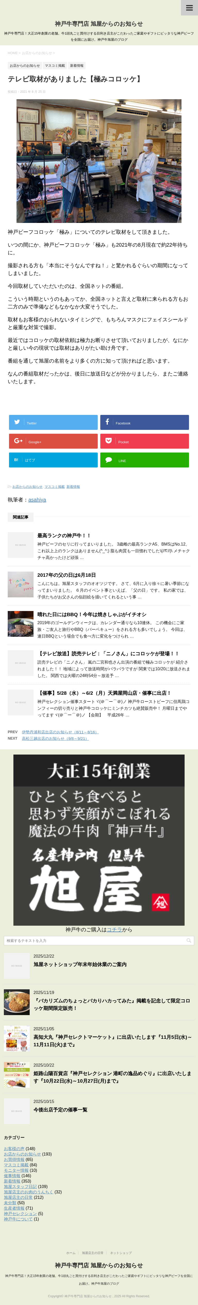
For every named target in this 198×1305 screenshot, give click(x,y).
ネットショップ (121, 1253)
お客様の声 (14, 1149)
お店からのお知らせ (27, 487)
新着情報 (73, 487)
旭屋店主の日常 (18, 1197)
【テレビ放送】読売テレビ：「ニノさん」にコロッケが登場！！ (108, 653)
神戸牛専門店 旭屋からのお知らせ (99, 24)
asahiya (37, 500)
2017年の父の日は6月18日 (66, 575)
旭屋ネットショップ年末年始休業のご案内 (80, 964)
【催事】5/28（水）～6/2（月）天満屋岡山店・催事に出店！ (104, 693)
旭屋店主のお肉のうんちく (28, 1192)
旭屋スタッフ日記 (20, 1186)
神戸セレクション (20, 1213)
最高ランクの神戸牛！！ (64, 535)
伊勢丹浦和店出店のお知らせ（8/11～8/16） (60, 732)
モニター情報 (16, 1170)
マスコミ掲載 (55, 487)
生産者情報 (14, 1208)
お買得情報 (14, 1159)
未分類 (10, 1203)
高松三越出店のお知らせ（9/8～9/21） (55, 738)
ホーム (71, 1253)
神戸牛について (18, 1219)
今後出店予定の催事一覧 (60, 1109)
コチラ (114, 929)
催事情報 (12, 1176)
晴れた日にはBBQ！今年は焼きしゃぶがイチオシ (91, 614)
